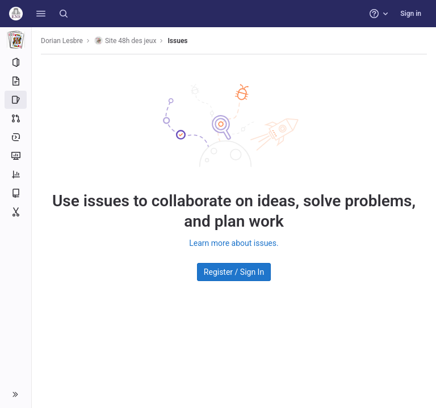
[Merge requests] (16, 118)
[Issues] (16, 100)
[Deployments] (16, 137)
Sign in (410, 14)
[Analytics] (16, 174)
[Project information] (16, 62)
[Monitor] (16, 156)
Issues (177, 41)
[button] (41, 14)
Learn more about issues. (233, 243)
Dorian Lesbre (62, 41)
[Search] (63, 14)
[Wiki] (16, 193)
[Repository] (16, 81)
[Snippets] (16, 212)
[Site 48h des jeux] (16, 39)
